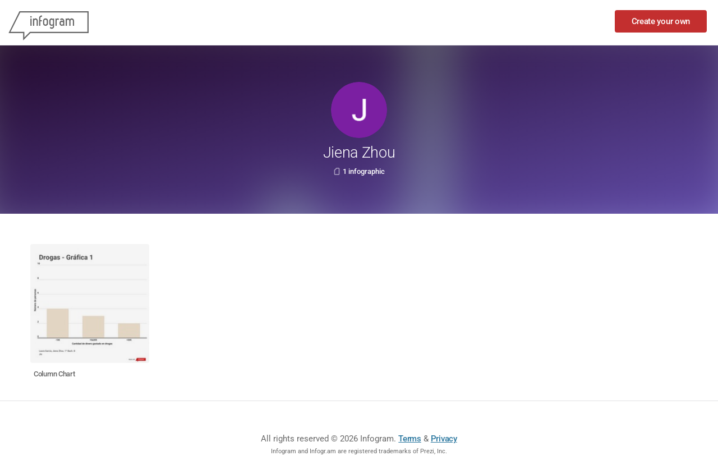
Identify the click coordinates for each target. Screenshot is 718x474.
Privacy (444, 439)
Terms (409, 439)
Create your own (661, 21)
